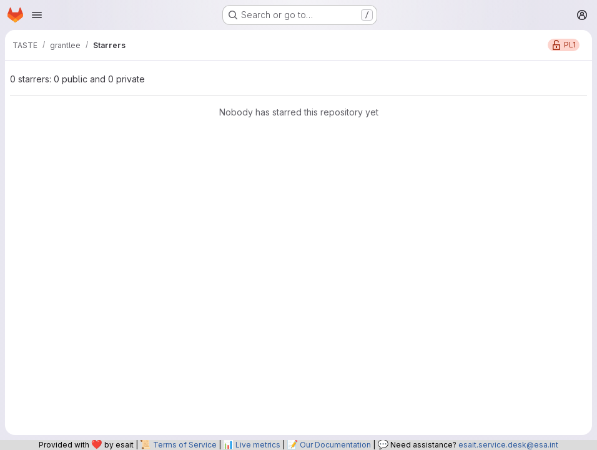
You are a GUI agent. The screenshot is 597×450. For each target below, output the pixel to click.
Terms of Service (185, 444)
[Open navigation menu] (37, 15)
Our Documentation (335, 444)
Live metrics (257, 444)
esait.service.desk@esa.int (508, 444)
